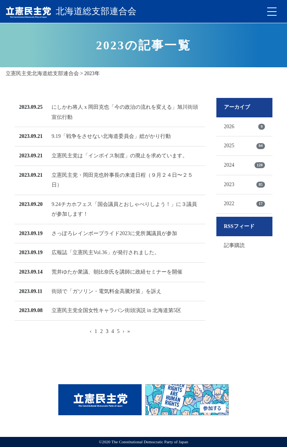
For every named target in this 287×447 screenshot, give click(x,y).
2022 (244, 204)
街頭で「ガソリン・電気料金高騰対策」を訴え (106, 291)
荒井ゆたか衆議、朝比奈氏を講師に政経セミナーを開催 (117, 272)
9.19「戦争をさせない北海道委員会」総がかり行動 (111, 136)
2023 (244, 185)
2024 (244, 165)
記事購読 (234, 245)
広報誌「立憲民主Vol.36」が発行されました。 (106, 252)
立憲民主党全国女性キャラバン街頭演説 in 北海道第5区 (116, 310)
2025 (244, 146)
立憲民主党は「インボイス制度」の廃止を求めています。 (120, 155)
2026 (244, 127)
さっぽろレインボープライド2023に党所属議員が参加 (114, 233)
